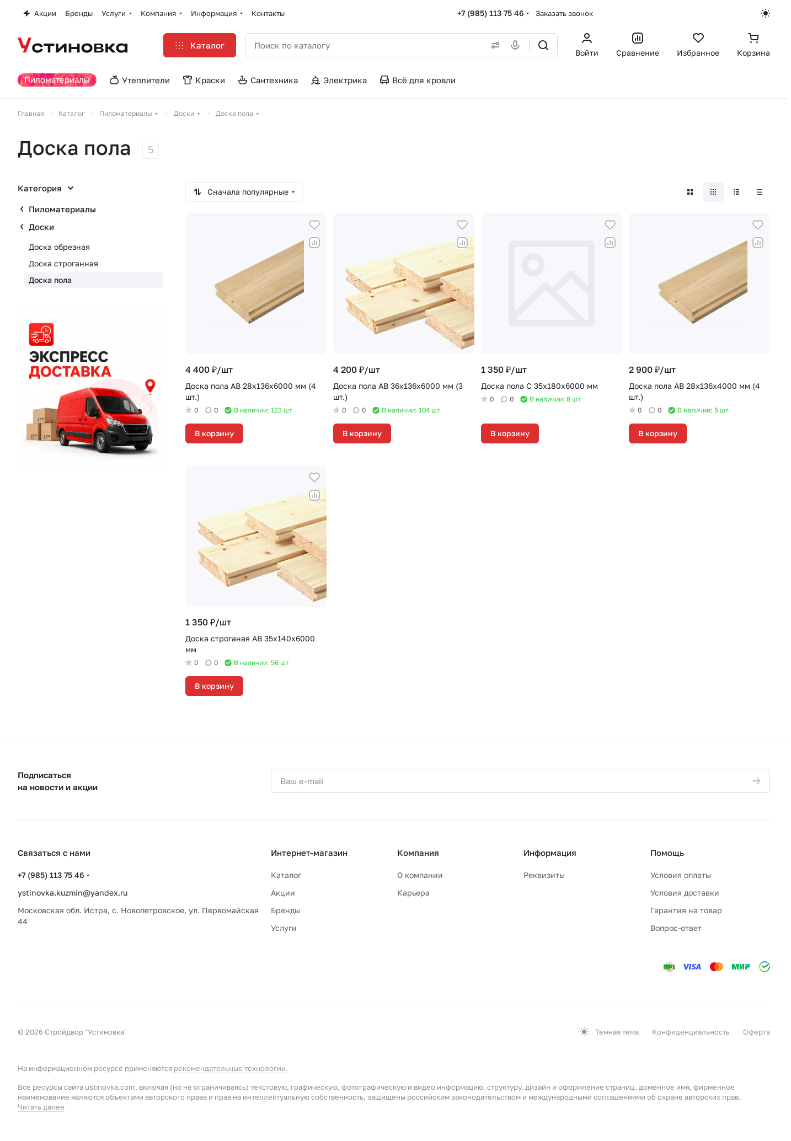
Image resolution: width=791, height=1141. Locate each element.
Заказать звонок (564, 13)
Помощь (667, 853)
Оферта (756, 1031)
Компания (418, 853)
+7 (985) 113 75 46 (490, 13)
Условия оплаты (680, 875)
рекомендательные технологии (230, 1068)
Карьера (413, 892)
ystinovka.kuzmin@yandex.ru (72, 892)
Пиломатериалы (62, 209)
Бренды (285, 910)
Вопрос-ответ (676, 928)
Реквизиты (544, 875)
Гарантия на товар (686, 910)
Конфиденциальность (691, 1031)
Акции (283, 892)
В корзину (214, 433)
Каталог (286, 875)
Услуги (284, 928)
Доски (41, 227)
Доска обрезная (59, 246)
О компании (420, 875)
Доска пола (50, 280)
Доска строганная (63, 263)
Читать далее (41, 1106)
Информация (549, 853)
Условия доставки (684, 892)
